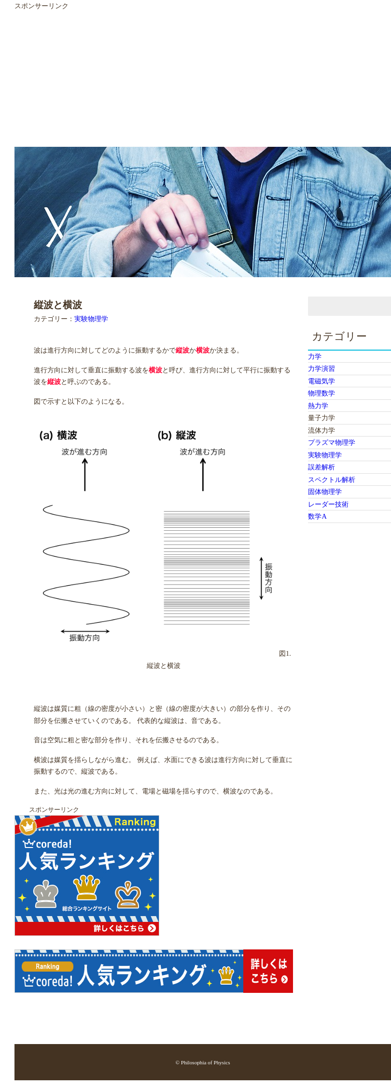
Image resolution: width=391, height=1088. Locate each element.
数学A (317, 516)
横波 (202, 350)
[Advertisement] (178, 79)
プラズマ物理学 (331, 442)
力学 (314, 356)
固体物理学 (325, 491)
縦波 (182, 350)
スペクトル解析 (331, 479)
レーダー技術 (328, 504)
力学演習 (321, 368)
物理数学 (321, 393)
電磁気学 (321, 381)
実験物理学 (91, 319)
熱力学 (318, 406)
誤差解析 (321, 467)
